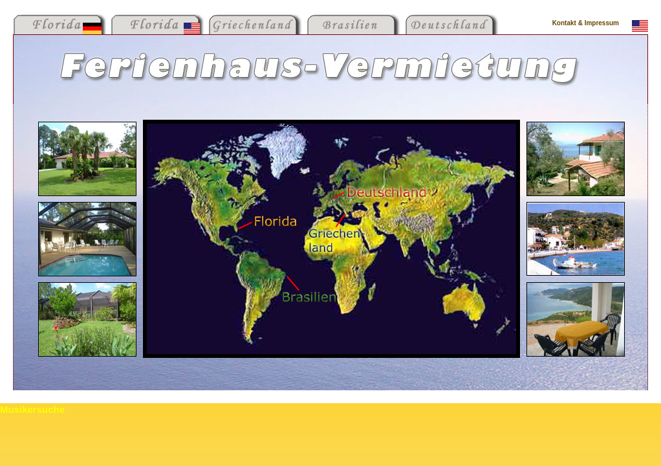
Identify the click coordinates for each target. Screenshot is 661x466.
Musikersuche (32, 409)
